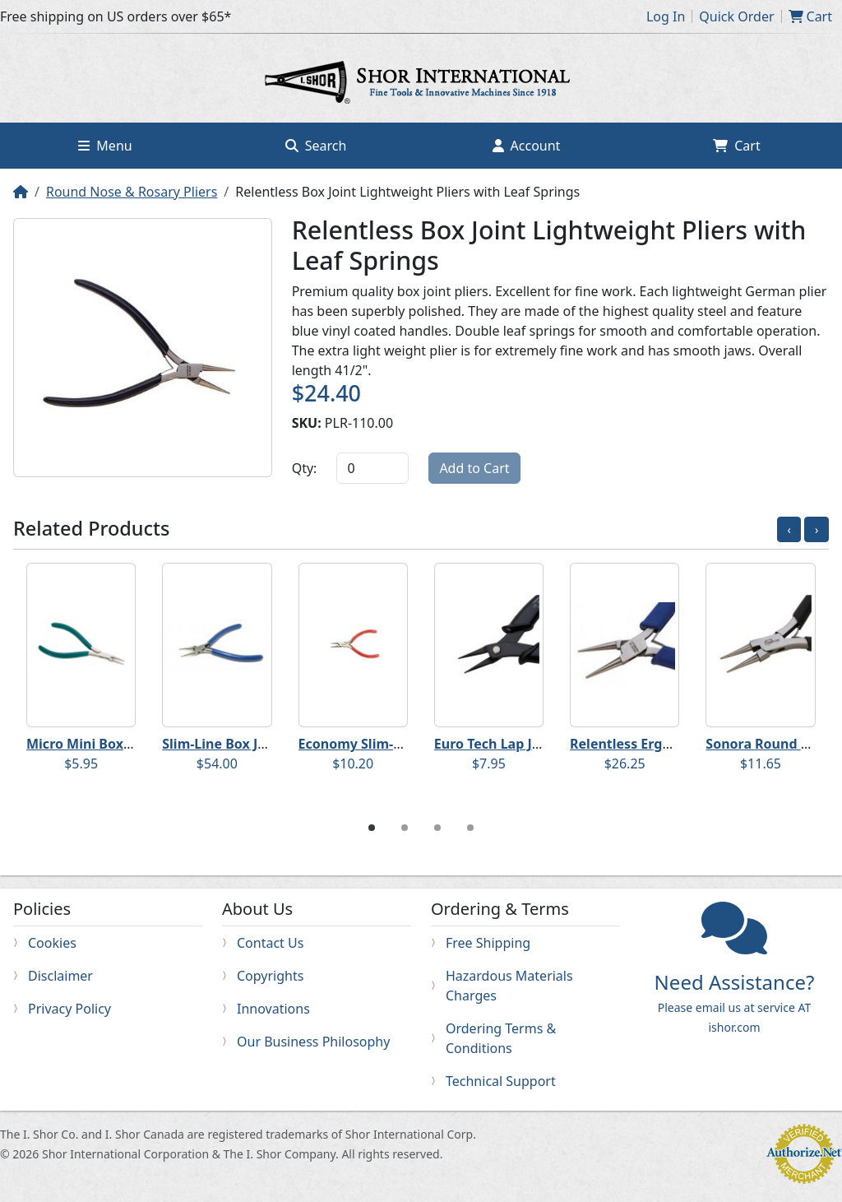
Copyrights (270, 976)
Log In (665, 16)
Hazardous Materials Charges (509, 986)
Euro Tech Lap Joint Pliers (516, 744)
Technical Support (501, 1081)
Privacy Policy (69, 1009)
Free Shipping (488, 943)
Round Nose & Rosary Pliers (131, 192)
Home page (421, 84)
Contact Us (270, 943)
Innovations (273, 1009)
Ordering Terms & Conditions (501, 1038)
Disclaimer (60, 976)
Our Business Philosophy (313, 1042)
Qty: (304, 468)
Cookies (52, 943)
